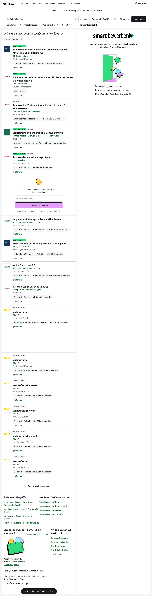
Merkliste (97, 11)
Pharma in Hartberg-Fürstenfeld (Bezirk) (21, 523)
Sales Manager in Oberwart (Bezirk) (54, 506)
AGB (41, 571)
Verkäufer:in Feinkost (25, 385)
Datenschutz (9, 576)
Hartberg (18, 370)
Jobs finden (138, 19)
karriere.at (56, 533)
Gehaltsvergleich (11, 565)
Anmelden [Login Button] (141, 3)
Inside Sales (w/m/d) (24, 265)
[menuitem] (15, 25)
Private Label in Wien (59, 550)
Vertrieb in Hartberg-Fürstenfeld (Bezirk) (18, 517)
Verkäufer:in (20, 312)
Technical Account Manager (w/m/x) (33, 157)
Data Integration (58, 546)
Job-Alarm (86, 11)
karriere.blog (34, 530)
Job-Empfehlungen (70, 11)
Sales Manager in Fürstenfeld (51, 514)
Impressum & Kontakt (28, 571)
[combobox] (42, 19)
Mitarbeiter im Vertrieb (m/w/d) (30, 286)
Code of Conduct (40, 576)
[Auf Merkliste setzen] (17, 67)
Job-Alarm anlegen (39, 205)
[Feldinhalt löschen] (76, 19)
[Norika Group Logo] (16, 584)
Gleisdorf (18, 167)
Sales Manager (15, 33)
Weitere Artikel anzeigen (37, 534)
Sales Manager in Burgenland (51, 510)
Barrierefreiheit (24, 576)
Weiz (16, 91)
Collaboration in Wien (60, 538)
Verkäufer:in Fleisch (24, 410)
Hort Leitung (56, 554)
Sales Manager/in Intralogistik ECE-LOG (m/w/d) (39, 243)
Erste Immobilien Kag (60, 542)
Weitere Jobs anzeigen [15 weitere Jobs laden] (39, 486)
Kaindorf (17, 143)
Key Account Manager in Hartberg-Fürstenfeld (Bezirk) (19, 503)
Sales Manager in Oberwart (50, 502)
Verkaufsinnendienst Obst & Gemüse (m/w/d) (38, 132)
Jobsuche (54, 11)
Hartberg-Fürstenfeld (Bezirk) (46, 33)
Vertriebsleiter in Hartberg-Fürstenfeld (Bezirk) (21, 510)
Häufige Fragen (10, 571)
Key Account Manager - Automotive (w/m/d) (37, 219)
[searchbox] (39, 198)
